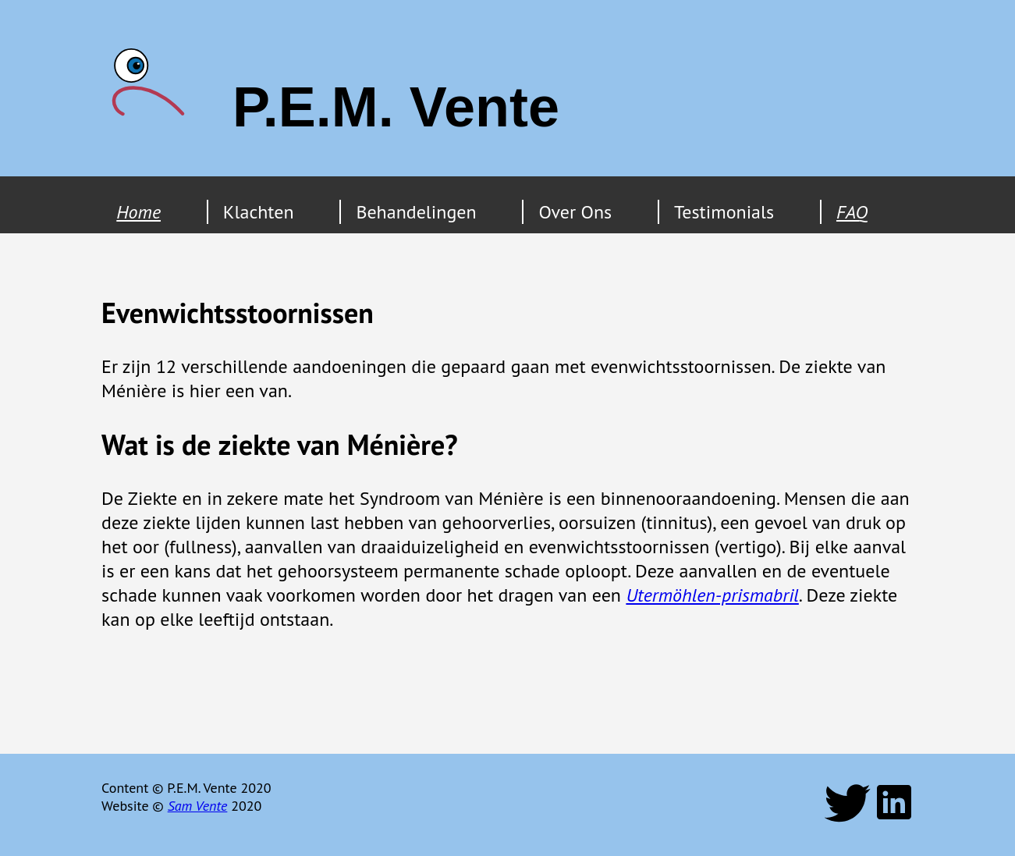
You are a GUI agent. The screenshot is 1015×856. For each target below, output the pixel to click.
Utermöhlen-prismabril (712, 595)
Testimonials (724, 212)
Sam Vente (198, 806)
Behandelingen (416, 212)
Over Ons (575, 212)
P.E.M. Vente (395, 107)
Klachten (258, 212)
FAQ (852, 212)
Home (138, 212)
